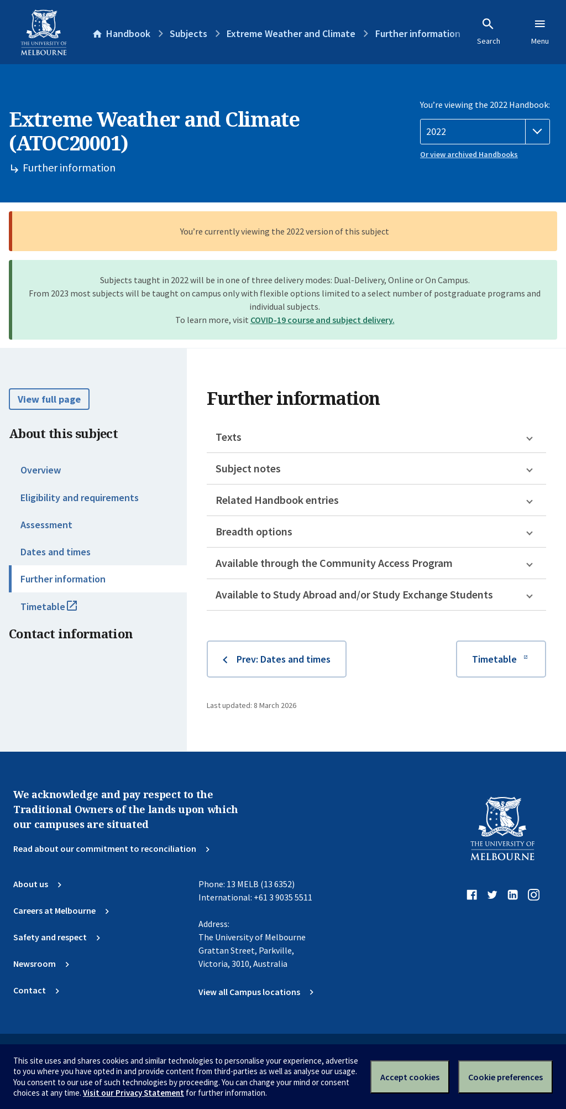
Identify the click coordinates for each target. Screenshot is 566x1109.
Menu (540, 31)
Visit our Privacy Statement (133, 1092)
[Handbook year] (485, 131)
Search (488, 31)
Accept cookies (409, 1076)
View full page (49, 399)
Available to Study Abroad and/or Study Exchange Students (354, 594)
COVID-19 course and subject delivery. (322, 319)
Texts (229, 437)
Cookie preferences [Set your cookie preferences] (505, 1076)
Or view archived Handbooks (469, 154)
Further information (63, 578)
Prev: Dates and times (284, 659)
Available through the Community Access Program (334, 563)
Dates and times (55, 551)
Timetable (60, 611)
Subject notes (248, 468)
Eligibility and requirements (79, 497)
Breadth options (254, 531)
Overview (40, 470)
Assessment (46, 524)
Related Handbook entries (277, 500)
